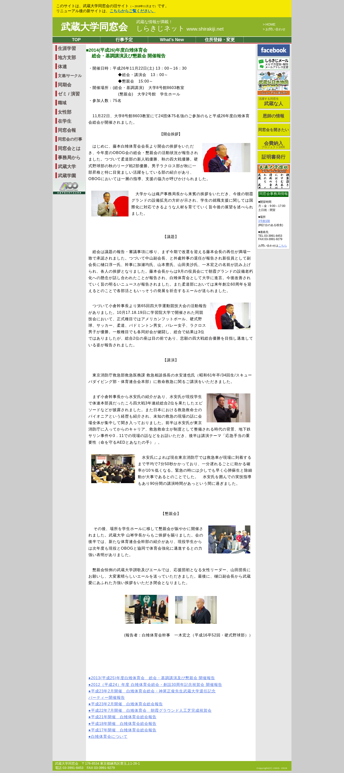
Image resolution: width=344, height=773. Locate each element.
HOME (270, 24)
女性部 (64, 112)
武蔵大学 (67, 166)
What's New (172, 39)
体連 (62, 66)
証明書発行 (273, 157)
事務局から (69, 157)
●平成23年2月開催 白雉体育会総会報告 (125, 704)
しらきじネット (180, 28)
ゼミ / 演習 (69, 93)
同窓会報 (67, 130)
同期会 (64, 84)
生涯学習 (67, 48)
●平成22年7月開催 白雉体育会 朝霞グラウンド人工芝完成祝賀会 (150, 710)
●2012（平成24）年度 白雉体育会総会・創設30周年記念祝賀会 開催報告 (155, 685)
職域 (62, 102)
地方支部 (67, 57)
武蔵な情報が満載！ (154, 22)
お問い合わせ (275, 29)
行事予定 (124, 39)
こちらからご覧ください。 (133, 11)
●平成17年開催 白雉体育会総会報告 (122, 730)
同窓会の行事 (70, 139)
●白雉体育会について (108, 736)
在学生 (64, 121)
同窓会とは (69, 148)
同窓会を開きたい (273, 130)
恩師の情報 (273, 116)
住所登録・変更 (220, 39)
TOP (76, 39)
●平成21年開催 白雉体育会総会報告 (122, 717)
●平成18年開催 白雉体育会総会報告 (122, 724)
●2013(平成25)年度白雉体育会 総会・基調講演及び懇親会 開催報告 (151, 678)
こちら (282, 245)
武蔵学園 (67, 175)
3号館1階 (264, 221)
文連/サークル (70, 76)
